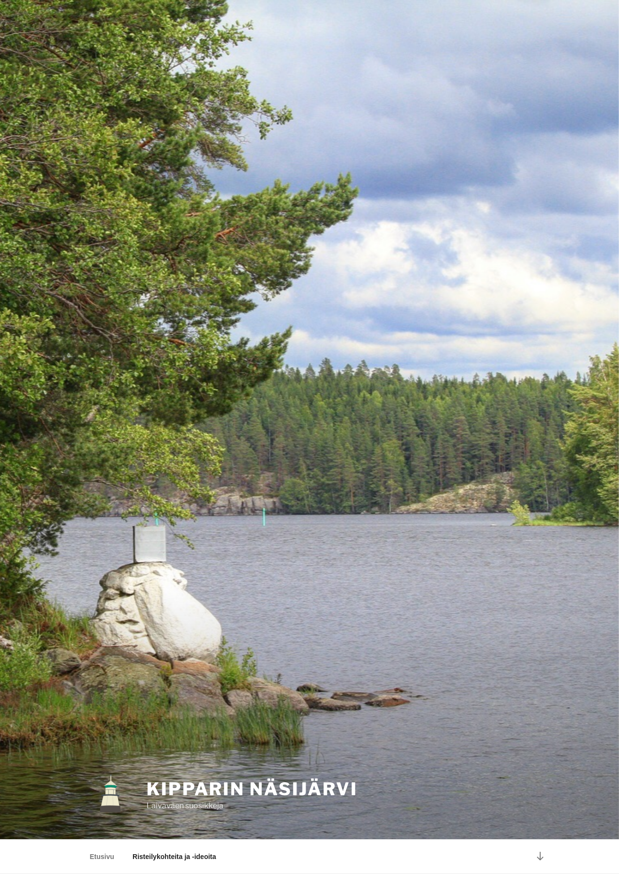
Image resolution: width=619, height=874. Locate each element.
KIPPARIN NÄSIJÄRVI (252, 789)
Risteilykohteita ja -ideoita (174, 856)
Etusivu (102, 856)
